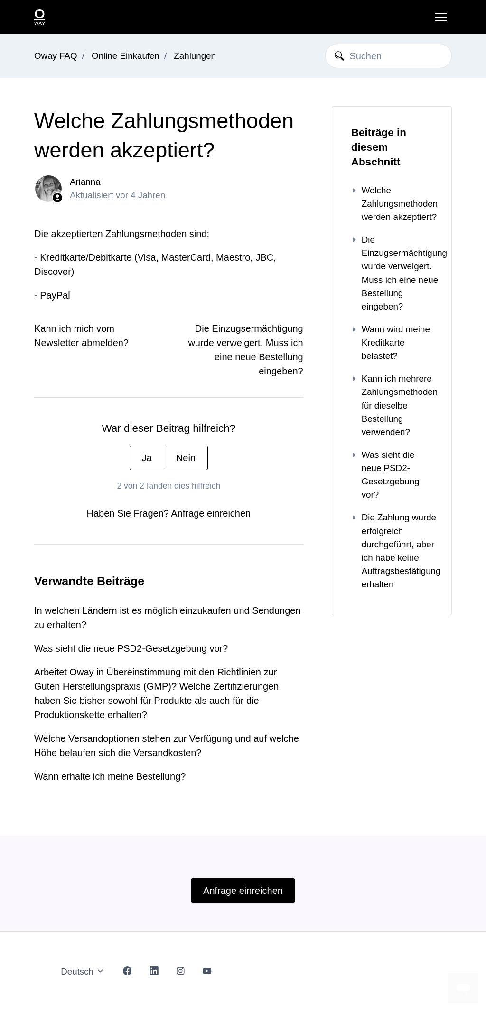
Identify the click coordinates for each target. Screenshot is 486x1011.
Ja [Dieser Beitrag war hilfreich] (147, 458)
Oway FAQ (55, 56)
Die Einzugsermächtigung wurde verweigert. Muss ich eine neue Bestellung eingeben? (391, 273)
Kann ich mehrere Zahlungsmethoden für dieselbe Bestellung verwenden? (391, 405)
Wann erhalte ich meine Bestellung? (110, 776)
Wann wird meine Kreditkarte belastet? (390, 342)
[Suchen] (388, 56)
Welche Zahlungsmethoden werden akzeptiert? (391, 203)
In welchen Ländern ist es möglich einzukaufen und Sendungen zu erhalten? (167, 617)
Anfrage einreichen (211, 513)
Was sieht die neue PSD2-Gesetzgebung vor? (131, 648)
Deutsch (83, 971)
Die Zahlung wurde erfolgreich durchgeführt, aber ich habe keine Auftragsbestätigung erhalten (391, 550)
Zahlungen (195, 56)
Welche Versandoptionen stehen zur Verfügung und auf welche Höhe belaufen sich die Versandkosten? (166, 745)
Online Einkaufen (125, 56)
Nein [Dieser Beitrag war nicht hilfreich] (186, 458)
